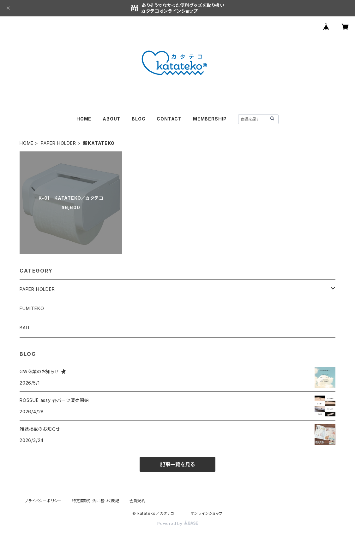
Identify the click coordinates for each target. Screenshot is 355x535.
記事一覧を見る (177, 464)
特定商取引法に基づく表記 (95, 500)
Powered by (177, 523)
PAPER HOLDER (58, 143)
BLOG (138, 118)
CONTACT (169, 118)
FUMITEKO (32, 308)
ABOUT (111, 118)
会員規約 (137, 500)
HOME (83, 118)
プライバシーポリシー (43, 500)
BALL (25, 327)
